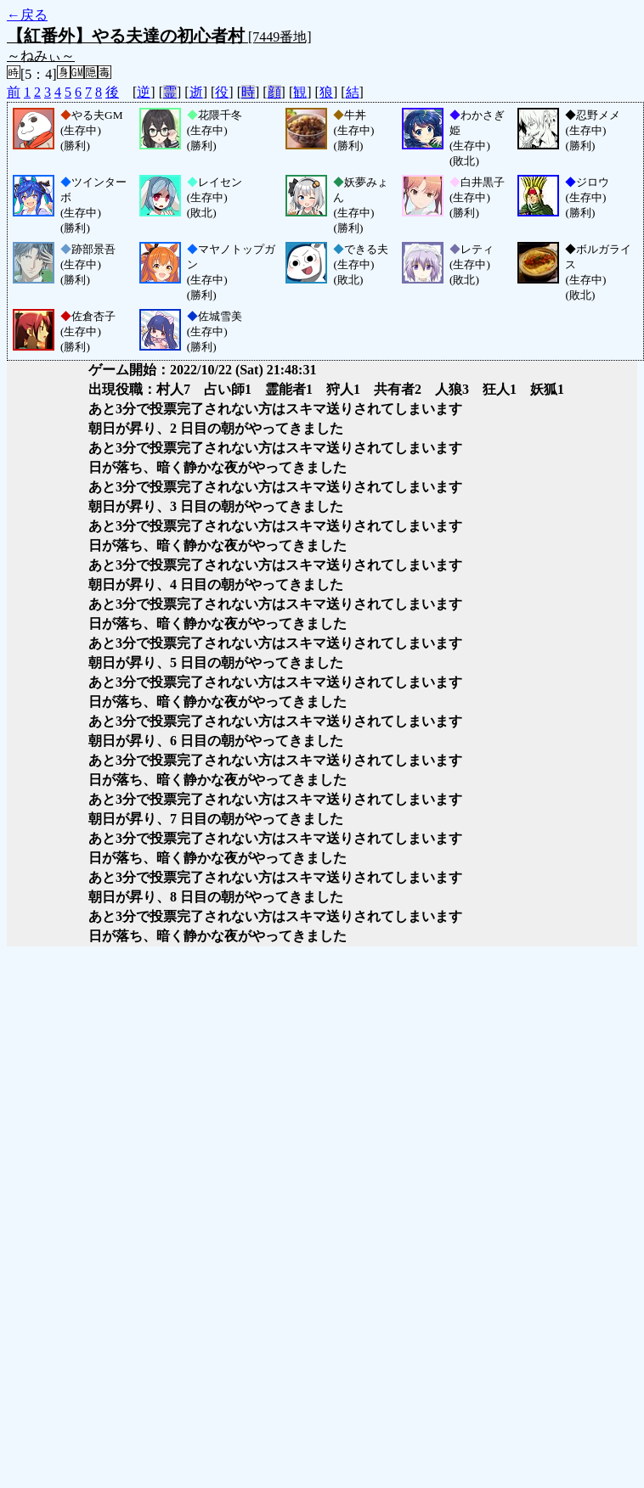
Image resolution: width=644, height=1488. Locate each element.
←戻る (27, 15)
